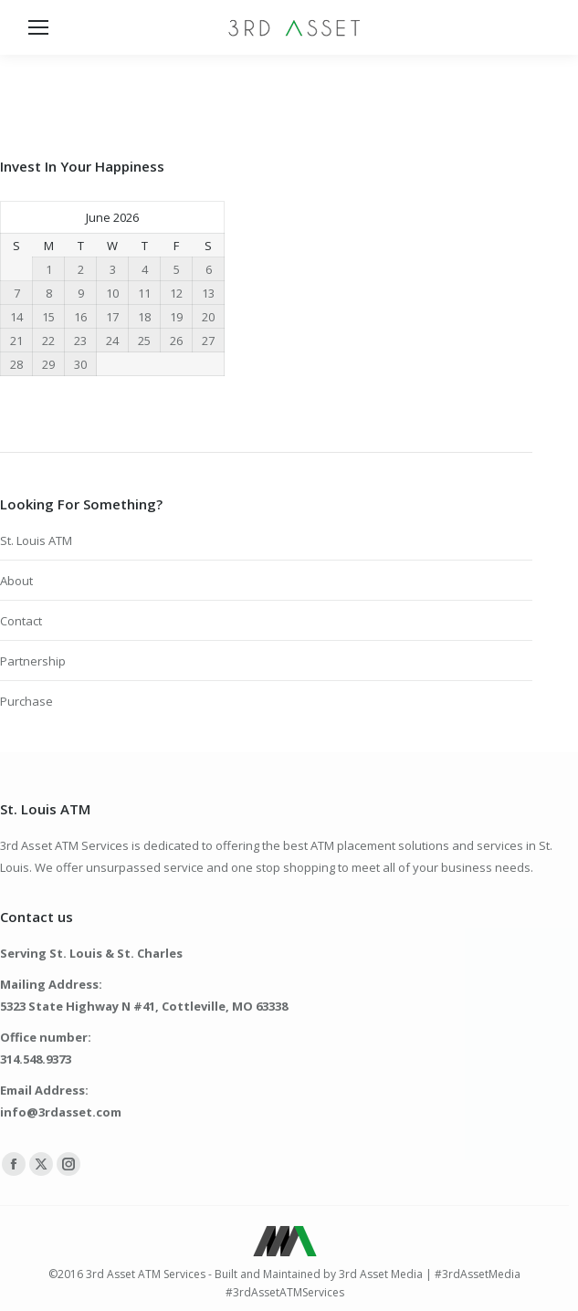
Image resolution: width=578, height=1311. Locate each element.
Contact (21, 621)
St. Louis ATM (36, 540)
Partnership (33, 661)
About (16, 580)
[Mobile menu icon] (38, 27)
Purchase (26, 701)
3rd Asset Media (381, 1274)
